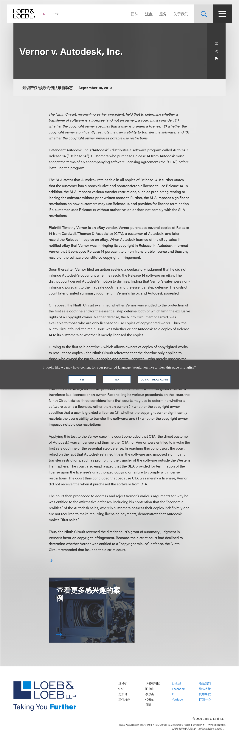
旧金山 (149, 689)
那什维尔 (124, 699)
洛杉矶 (122, 683)
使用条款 (205, 694)
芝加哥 (122, 694)
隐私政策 (205, 689)
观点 (142, 13)
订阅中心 (205, 699)
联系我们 (205, 683)
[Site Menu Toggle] (216, 13)
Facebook (178, 689)
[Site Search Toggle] (197, 13)
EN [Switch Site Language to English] (50, 14)
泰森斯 (149, 694)
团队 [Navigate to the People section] (128, 13)
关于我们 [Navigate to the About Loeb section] (174, 13)
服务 (157, 13)
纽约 (121, 689)
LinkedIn (177, 683)
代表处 (149, 699)
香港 (148, 705)
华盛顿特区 (152, 683)
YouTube (177, 699)
